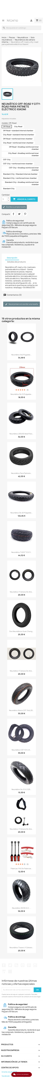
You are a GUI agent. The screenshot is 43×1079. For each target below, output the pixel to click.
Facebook (4, 965)
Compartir (13, 214)
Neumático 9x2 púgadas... (21, 355)
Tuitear (19, 214)
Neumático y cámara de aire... (21, 592)
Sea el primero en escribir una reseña (21, 304)
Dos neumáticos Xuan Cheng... (21, 631)
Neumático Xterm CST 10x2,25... (21, 710)
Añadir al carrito (24, 199)
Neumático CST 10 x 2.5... (21, 750)
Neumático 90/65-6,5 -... (21, 908)
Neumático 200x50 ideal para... (21, 434)
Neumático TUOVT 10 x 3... (21, 552)
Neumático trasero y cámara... (21, 947)
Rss (16, 965)
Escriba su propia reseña (14, 207)
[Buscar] (21, 28)
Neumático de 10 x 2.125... (21, 789)
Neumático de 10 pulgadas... (22, 394)
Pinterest (25, 214)
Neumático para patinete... (21, 473)
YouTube (22, 965)
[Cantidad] (4, 199)
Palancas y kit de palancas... (21, 868)
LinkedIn (4, 971)
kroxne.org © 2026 (9, 1072)
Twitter (10, 965)
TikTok (10, 971)
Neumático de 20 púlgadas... (21, 513)
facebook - (6, 1076)
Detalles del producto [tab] (16, 262)
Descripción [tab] (12, 258)
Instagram (35, 965)
